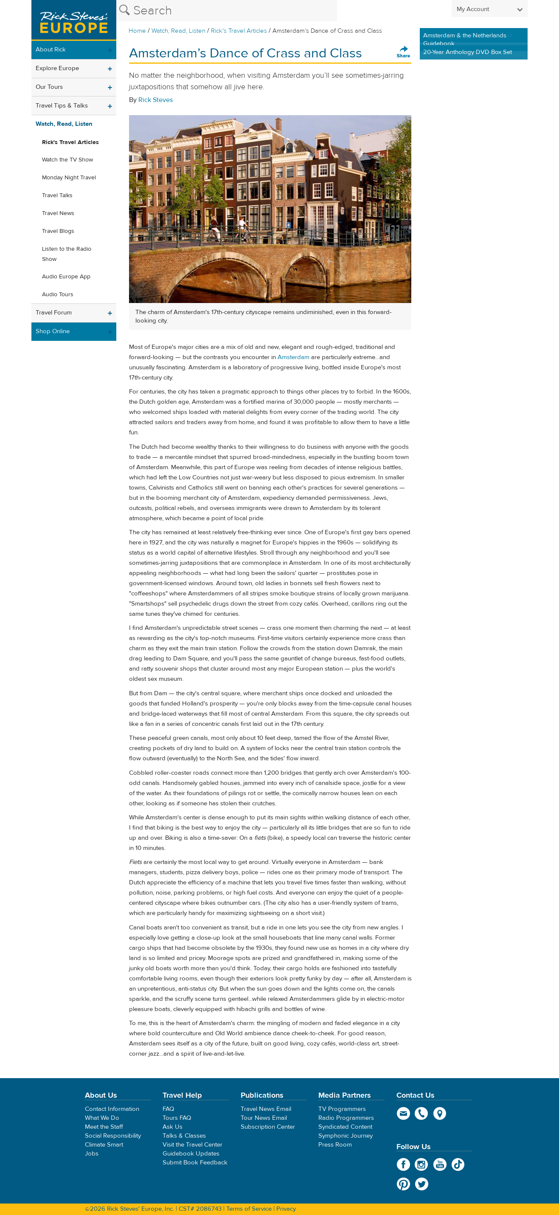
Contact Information (112, 1109)
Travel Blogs (58, 231)
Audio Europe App (66, 276)
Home (137, 31)
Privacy (286, 1209)
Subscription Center (268, 1127)
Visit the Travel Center (192, 1145)
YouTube (440, 1164)
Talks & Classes (184, 1136)
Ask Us (173, 1127)
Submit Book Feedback (195, 1162)
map (440, 1113)
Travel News (58, 213)
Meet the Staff (104, 1127)
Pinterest (403, 1184)
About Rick (51, 49)
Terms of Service (249, 1209)
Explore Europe (57, 68)
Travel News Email (266, 1109)
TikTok (458, 1164)
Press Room (335, 1145)
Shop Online (53, 331)
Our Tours (49, 87)
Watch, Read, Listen (178, 31)
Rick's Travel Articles (239, 31)
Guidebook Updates (191, 1154)
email (403, 1113)
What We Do (102, 1118)
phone (422, 1113)
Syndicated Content (345, 1127)
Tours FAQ (177, 1118)
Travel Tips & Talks (62, 106)
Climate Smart (104, 1145)
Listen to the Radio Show (66, 254)
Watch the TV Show (67, 160)
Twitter (422, 1184)
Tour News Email (264, 1118)
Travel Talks (57, 195)
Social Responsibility (113, 1136)
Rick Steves (155, 100)
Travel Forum (54, 313)
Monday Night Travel (69, 177)
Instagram (422, 1164)
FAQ (168, 1109)
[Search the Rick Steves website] (226, 10)
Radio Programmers (346, 1118)
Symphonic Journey (345, 1136)
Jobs (91, 1154)
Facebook (403, 1164)
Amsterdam (293, 357)
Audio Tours (57, 294)
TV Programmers (342, 1109)
